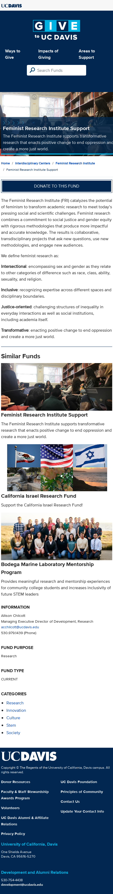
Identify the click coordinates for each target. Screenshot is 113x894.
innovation (16, 710)
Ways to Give (12, 54)
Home (5, 163)
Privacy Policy (13, 833)
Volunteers (10, 807)
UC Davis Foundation (79, 781)
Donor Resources (15, 781)
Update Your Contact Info (82, 811)
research (15, 703)
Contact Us (70, 801)
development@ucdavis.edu (22, 884)
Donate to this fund (56, 186)
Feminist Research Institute (75, 163)
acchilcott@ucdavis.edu (20, 627)
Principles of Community (82, 791)
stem (11, 725)
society (13, 733)
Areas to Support (87, 54)
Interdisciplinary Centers (32, 163)
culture (13, 718)
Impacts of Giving (48, 54)
